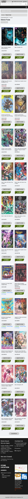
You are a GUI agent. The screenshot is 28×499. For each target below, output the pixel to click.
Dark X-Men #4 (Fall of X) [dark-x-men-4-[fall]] (7, 216)
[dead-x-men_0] (19, 260)
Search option (6, 11)
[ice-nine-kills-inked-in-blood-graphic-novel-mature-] (19, 294)
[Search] (14, 4)
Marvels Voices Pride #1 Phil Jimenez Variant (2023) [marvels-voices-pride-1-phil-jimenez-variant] (7, 385)
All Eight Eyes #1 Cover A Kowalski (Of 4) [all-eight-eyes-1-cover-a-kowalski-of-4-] (6, 82)
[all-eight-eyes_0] (19, 91)
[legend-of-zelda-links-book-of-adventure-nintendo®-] (21, 327)
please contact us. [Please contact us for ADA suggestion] (18, 489)
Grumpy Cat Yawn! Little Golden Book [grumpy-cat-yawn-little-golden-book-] (6, 284)
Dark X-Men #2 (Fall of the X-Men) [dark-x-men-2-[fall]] (7, 183)
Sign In (25, 1)
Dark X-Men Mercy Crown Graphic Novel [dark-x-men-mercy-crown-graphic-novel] (20, 216)
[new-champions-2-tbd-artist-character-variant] (6, 429)
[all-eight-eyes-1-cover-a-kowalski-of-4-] (6, 91)
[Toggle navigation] (26, 7)
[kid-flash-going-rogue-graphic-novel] (7, 327)
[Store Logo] (4, 2)
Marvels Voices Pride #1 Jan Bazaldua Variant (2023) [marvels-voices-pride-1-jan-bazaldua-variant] (7, 351)
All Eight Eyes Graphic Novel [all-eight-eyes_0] (20, 81)
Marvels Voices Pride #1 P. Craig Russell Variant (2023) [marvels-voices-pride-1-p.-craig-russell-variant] (20, 351)
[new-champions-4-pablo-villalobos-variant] (19, 429)
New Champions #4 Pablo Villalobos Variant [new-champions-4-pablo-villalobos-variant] (20, 419)
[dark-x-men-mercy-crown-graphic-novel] (19, 226)
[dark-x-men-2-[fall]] (6, 192)
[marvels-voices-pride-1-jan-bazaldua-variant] (6, 361)
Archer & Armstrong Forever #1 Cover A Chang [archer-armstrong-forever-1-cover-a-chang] (7, 115)
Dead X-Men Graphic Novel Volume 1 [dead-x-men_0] (20, 250)
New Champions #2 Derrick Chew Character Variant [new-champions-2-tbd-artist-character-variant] (7, 419)
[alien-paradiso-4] (21, 36)
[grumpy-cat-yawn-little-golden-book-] (7, 293)
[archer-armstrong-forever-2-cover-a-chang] (19, 125)
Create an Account (17, 1)
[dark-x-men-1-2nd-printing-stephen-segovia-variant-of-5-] (19, 159)
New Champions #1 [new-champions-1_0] (19, 384)
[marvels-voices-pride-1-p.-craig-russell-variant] (19, 361)
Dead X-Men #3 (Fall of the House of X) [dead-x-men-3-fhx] (7, 250)
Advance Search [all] (4, 22)
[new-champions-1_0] (19, 395)
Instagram (18, 450)
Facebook (18, 448)
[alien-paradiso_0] (7, 36)
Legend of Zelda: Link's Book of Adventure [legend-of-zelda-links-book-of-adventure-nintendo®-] (20, 318)
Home (2, 15)
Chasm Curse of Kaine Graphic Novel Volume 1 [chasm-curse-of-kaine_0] (6, 149)
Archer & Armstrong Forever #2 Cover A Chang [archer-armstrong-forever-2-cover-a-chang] (20, 115)
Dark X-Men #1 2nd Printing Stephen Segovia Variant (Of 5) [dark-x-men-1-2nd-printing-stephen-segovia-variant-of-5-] (20, 149)
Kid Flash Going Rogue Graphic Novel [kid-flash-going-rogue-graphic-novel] (6, 318)
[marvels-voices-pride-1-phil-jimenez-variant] (6, 395)
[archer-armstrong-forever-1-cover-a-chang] (6, 125)
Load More (14, 433)
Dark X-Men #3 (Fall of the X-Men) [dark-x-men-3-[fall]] (20, 183)
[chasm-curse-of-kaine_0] (6, 159)
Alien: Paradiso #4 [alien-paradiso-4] (18, 47)
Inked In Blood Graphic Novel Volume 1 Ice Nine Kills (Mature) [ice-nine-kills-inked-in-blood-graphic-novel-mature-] (20, 284)
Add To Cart (6, 54)
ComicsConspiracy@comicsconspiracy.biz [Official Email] (21, 443)
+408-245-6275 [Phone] (20, 446)
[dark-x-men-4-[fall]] (6, 226)
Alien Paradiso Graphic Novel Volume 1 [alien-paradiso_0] (6, 48)
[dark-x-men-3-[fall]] (19, 192)
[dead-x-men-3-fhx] (6, 260)
